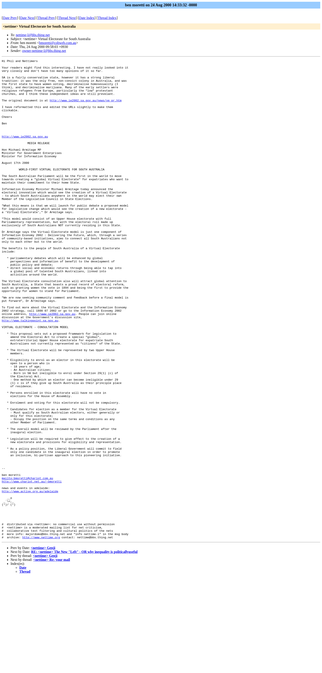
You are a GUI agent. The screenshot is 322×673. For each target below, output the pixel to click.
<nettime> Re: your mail (51, 655)
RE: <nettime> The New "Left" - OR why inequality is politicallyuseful (84, 648)
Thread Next (67, 18)
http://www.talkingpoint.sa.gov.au (30, 373)
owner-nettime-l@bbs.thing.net (44, 51)
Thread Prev (46, 18)
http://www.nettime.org (41, 633)
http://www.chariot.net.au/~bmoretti (32, 566)
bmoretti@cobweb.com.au (57, 43)
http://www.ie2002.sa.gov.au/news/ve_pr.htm (86, 109)
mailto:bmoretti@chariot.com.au (27, 562)
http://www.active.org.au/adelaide (30, 578)
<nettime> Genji (43, 644)
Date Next (27, 18)
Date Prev (10, 18)
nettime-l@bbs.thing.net (33, 35)
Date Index (87, 18)
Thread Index (107, 18)
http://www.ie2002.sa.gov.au (25, 152)
